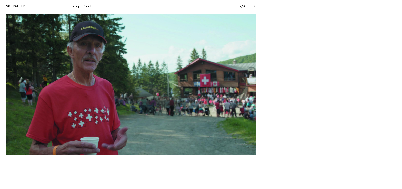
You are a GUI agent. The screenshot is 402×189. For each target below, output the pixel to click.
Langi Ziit (81, 6)
